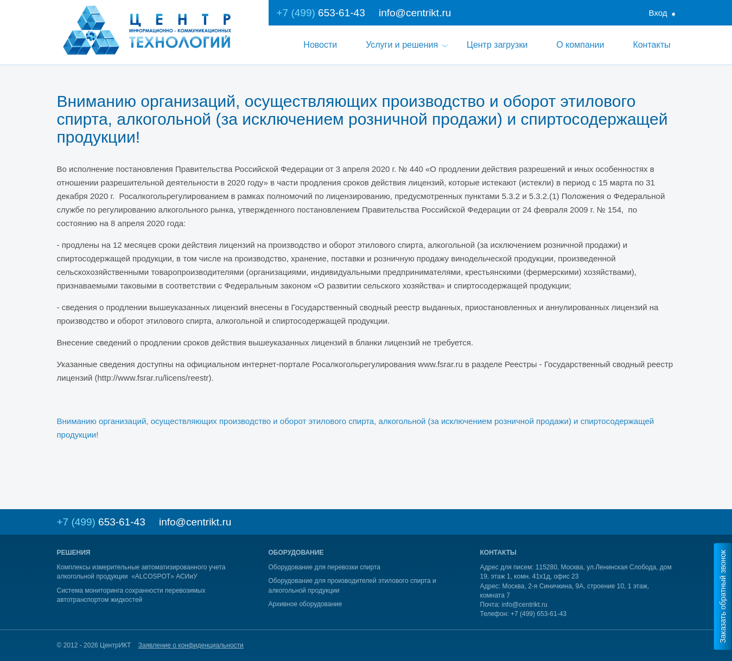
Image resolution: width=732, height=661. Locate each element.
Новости (320, 44)
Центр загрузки (497, 44)
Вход (658, 12)
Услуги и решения (402, 44)
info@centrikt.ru (415, 12)
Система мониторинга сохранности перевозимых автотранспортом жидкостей (131, 595)
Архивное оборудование (305, 604)
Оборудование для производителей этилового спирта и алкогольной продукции (352, 585)
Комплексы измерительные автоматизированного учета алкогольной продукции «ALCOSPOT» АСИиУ (141, 571)
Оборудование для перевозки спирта (325, 567)
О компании (580, 44)
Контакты (651, 44)
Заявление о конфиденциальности (191, 645)
